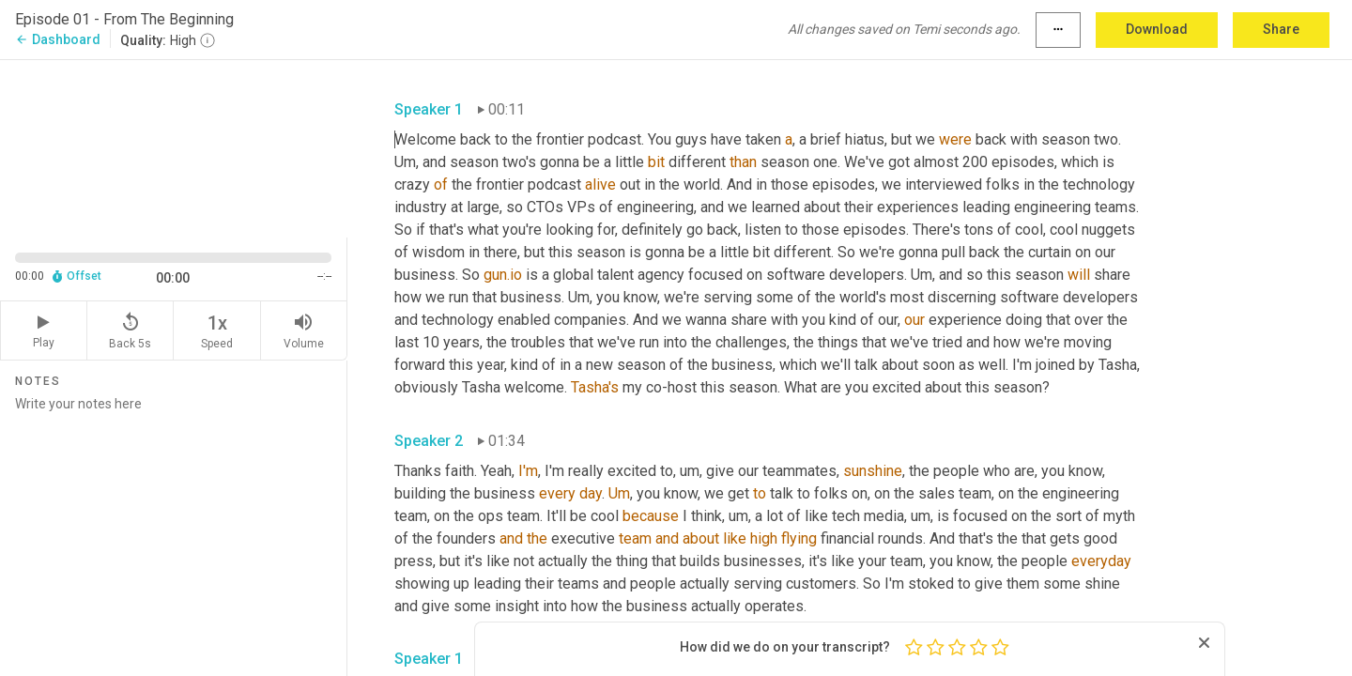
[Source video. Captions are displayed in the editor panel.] (173, 147)
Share (1281, 29)
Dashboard (57, 39)
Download (1157, 29)
